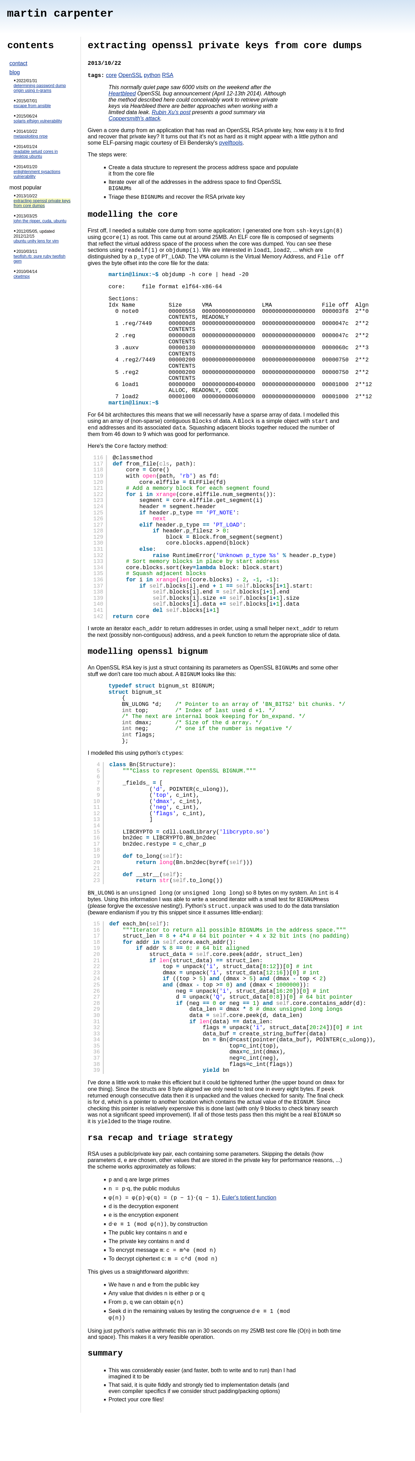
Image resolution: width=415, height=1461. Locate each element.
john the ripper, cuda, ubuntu (40, 221)
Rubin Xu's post (171, 112)
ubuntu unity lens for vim (36, 241)
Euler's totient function (249, 1226)
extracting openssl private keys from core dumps (42, 203)
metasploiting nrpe (31, 136)
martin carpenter (60, 13)
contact (18, 63)
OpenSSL (130, 75)
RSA (167, 75)
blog (14, 72)
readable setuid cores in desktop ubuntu (36, 154)
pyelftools (231, 143)
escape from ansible (32, 105)
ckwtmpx (22, 276)
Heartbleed (122, 93)
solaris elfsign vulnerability (38, 121)
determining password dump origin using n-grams (40, 88)
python (152, 75)
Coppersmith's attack (134, 118)
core (111, 75)
